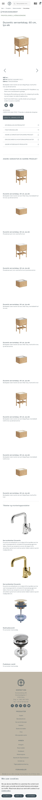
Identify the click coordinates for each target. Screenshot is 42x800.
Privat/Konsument (10, 12)
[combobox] (23, 3)
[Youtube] (28, 705)
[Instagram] (24, 705)
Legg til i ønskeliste (13, 118)
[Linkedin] (16, 705)
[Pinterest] (20, 705)
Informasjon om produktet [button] (22, 125)
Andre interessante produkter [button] (22, 144)
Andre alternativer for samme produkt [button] (22, 135)
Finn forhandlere (22, 130)
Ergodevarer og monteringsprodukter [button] (22, 139)
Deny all (19, 796)
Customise (31, 796)
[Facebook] (12, 705)
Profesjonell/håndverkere (13, 15)
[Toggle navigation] (3, 3)
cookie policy (6, 791)
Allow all (7, 796)
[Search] (14, 3)
